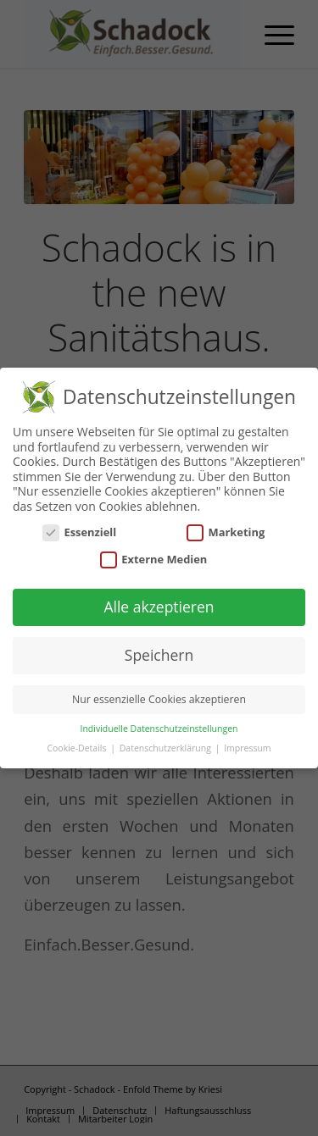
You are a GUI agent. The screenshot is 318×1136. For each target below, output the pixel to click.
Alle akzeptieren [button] (158, 604)
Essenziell (79, 529)
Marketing (226, 529)
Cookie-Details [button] (78, 745)
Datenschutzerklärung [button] (167, 745)
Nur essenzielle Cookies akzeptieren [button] (159, 696)
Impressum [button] (247, 745)
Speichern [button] (159, 651)
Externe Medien (154, 556)
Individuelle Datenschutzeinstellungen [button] (159, 725)
